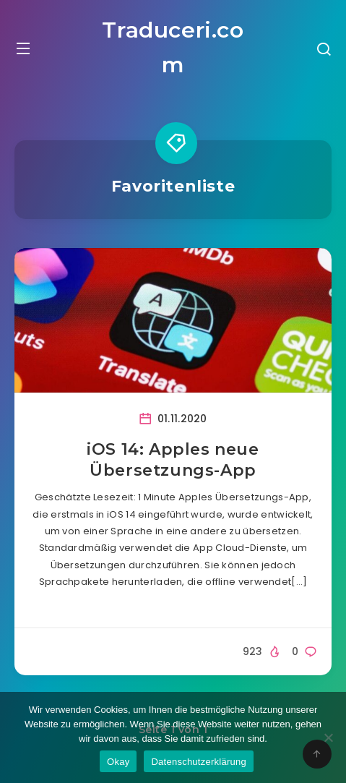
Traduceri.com (172, 47)
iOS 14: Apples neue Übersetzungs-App (173, 460)
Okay (118, 761)
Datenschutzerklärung (198, 761)
